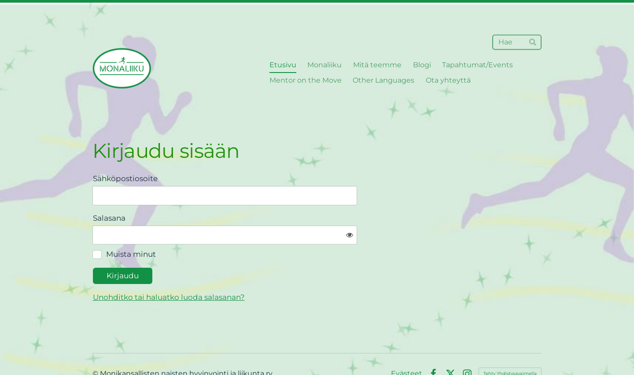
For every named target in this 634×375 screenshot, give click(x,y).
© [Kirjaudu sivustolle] (96, 346)
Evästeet (406, 346)
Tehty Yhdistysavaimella (510, 346)
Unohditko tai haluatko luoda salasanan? (259, 270)
